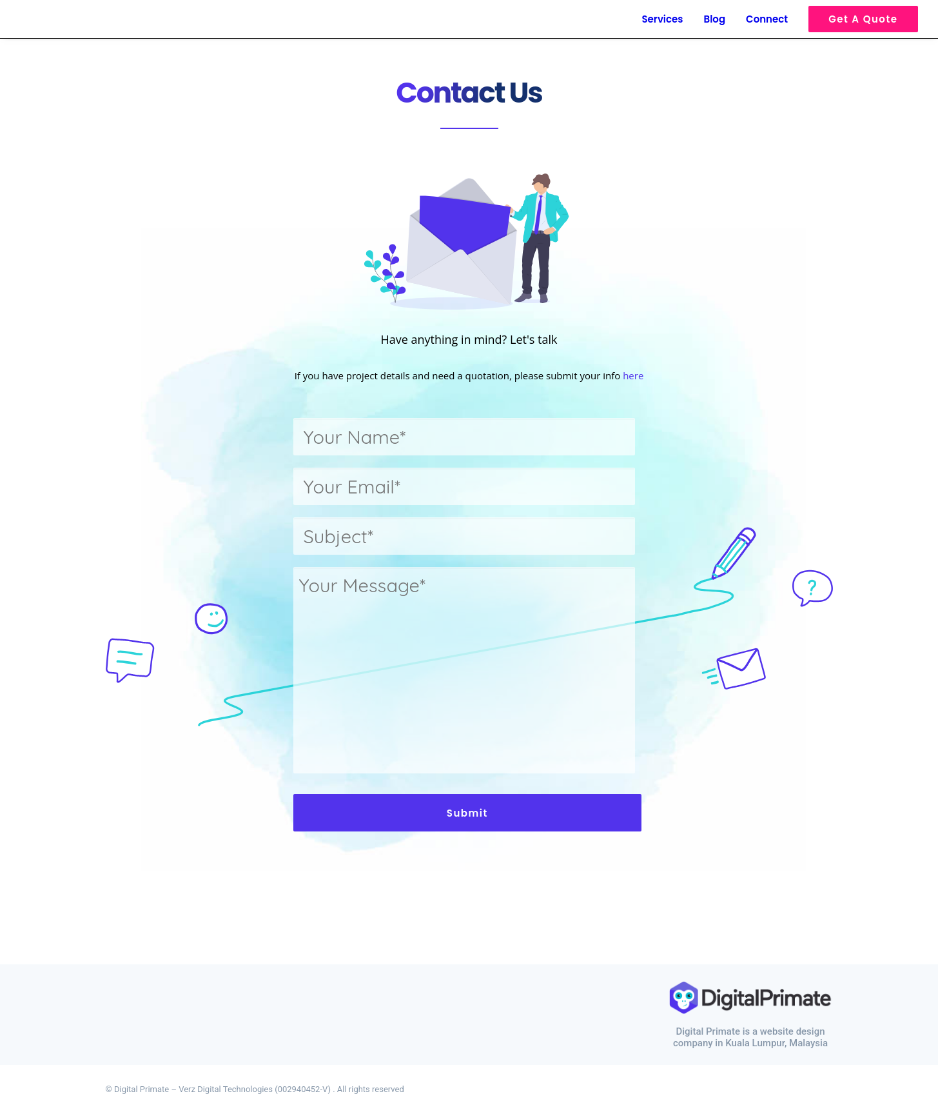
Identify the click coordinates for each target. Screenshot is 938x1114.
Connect (767, 19)
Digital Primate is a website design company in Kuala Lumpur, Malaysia (750, 1037)
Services (662, 19)
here (633, 375)
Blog (715, 19)
